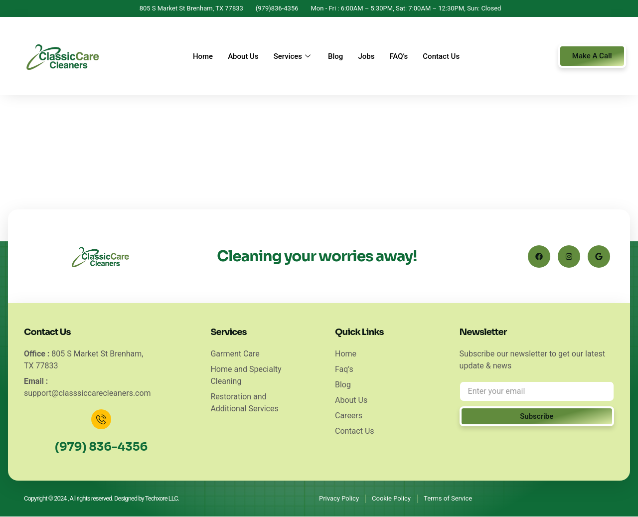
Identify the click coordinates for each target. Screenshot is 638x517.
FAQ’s (398, 56)
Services (293, 56)
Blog (335, 56)
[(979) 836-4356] (101, 419)
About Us (243, 56)
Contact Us (441, 56)
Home (203, 56)
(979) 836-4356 (101, 447)
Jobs (366, 56)
